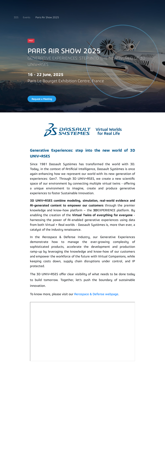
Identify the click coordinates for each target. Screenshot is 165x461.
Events (26, 17)
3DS (16, 17)
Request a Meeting (42, 98)
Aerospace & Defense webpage (96, 294)
